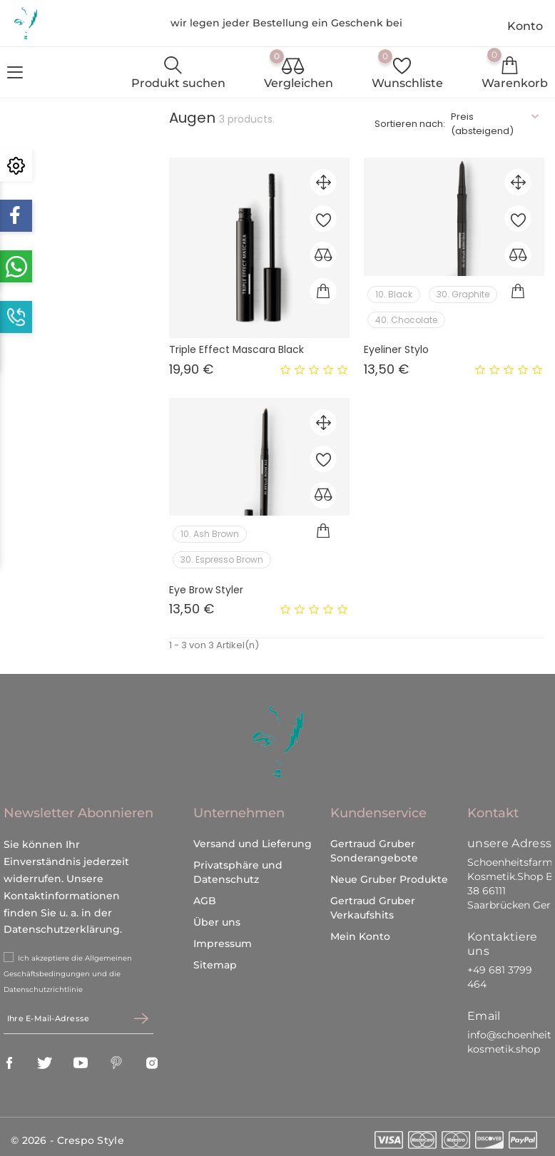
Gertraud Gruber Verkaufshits (372, 902)
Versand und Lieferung (252, 838)
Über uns (216, 917)
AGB (204, 895)
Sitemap (215, 959)
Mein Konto (360, 931)
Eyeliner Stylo (396, 349)
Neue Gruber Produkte (389, 874)
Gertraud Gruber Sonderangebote (374, 845)
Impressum (222, 938)
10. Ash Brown (209, 534)
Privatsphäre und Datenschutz (237, 867)
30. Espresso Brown (221, 559)
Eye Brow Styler (206, 590)
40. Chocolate (406, 320)
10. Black (393, 294)
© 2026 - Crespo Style (67, 1135)
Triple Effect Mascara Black (236, 349)
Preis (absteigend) (482, 124)
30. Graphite (463, 294)
